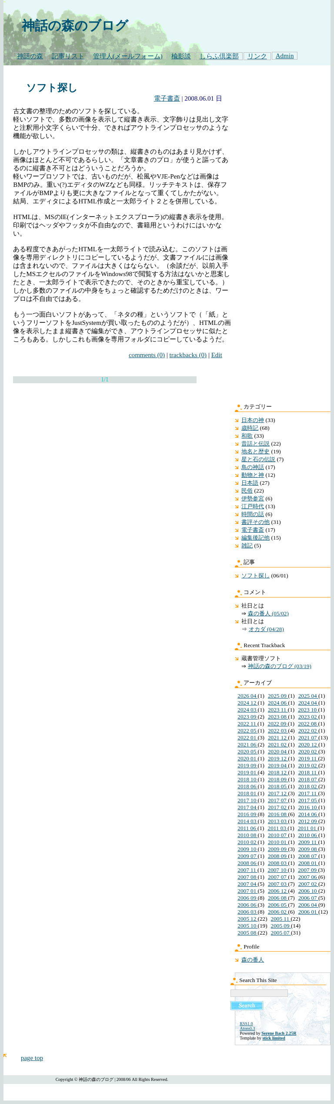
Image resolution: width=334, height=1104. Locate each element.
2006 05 (278, 904)
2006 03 (247, 911)
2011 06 (247, 828)
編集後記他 (255, 537)
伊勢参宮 (252, 498)
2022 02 (308, 730)
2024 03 (247, 709)
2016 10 (308, 807)
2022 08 (308, 723)
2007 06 (308, 877)
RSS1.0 (246, 1023)
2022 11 (247, 723)
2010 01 (278, 842)
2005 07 (281, 932)
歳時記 (249, 428)
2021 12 (278, 737)
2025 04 (308, 695)
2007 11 (247, 870)
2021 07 (308, 737)
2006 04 (308, 904)
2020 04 (278, 751)
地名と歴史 (255, 451)
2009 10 (247, 849)
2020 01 (247, 758)
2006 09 (247, 898)
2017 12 (278, 793)
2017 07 (278, 800)
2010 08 (247, 835)
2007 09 (308, 870)
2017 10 (247, 800)
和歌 (247, 435)
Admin (285, 55)
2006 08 (278, 898)
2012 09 (308, 821)
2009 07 (247, 856)
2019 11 (308, 758)
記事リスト (68, 56)
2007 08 (247, 877)
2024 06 (278, 702)
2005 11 (281, 918)
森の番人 (252, 959)
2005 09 (281, 925)
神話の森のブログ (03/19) (279, 666)
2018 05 (278, 786)
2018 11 (308, 772)
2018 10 (247, 779)
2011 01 (308, 828)
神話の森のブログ (75, 25)
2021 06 (247, 744)
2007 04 (247, 884)
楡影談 (181, 56)
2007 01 (247, 891)
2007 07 (278, 877)
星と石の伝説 (258, 459)
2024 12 (247, 702)
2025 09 (278, 695)
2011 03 (278, 828)
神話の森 (30, 56)
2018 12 (278, 772)
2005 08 (247, 932)
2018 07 (308, 779)
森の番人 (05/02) (268, 613)
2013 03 (278, 821)
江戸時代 (252, 506)
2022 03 (278, 730)
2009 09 (278, 849)
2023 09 (247, 716)
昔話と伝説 (255, 443)
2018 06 (247, 786)
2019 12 (278, 758)
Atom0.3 (247, 1028)
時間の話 (252, 514)
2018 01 (247, 793)
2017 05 (308, 800)
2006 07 (308, 898)
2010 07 (278, 835)
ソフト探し (52, 87)
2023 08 (278, 716)
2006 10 (308, 891)
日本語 (249, 482)
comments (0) (147, 354)
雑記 (247, 545)
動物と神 (252, 475)
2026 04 (247, 695)
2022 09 (278, 723)
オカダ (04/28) (266, 629)
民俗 (247, 490)
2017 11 (308, 793)
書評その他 (255, 522)
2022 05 (247, 730)
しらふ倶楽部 (219, 56)
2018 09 (278, 779)
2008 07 (308, 856)
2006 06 (247, 904)
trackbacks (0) (188, 354)
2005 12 (247, 918)
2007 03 (278, 884)
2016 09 (247, 814)
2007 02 (308, 884)
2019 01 (247, 772)
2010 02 (247, 842)
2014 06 (308, 814)
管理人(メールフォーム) (128, 56)
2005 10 (247, 925)
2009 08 (308, 849)
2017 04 (247, 807)
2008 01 (308, 863)
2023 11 (278, 709)
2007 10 (278, 870)
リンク (257, 56)
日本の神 (252, 420)
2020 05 (247, 751)
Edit (216, 354)
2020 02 (308, 751)
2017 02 (278, 807)
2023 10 (308, 709)
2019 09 (247, 765)
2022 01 (247, 737)
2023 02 (308, 716)
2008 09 (278, 856)
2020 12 (308, 744)
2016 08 (278, 814)
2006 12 (278, 891)
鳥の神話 (252, 467)
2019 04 (278, 765)
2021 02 (278, 744)
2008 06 (247, 863)
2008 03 (278, 863)
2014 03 (247, 821)
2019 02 (308, 765)
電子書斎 (167, 98)
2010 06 (308, 835)
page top (32, 1057)
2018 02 (308, 786)
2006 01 (308, 911)
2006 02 (278, 911)
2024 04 (308, 702)
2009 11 (308, 842)
